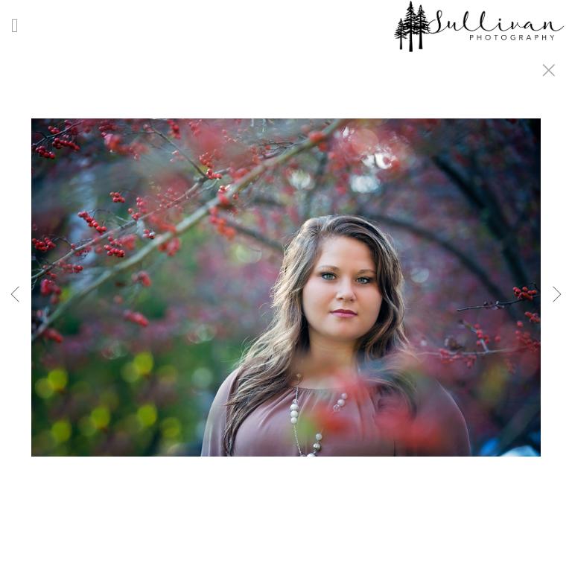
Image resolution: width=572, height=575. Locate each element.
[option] (286, 306)
